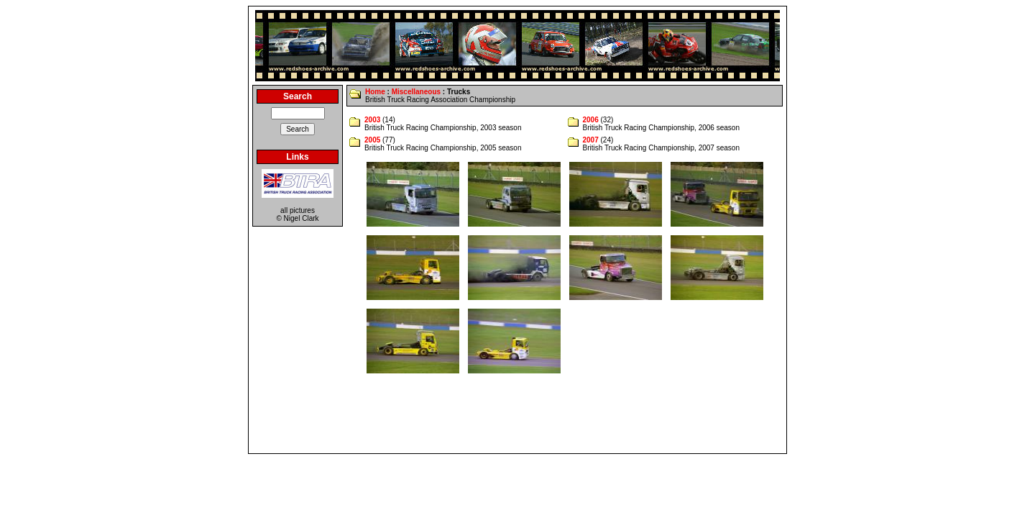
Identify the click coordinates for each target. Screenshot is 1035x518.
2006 (591, 120)
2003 (372, 120)
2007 (591, 140)
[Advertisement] (517, 417)
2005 (372, 140)
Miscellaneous (416, 92)
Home (375, 92)
